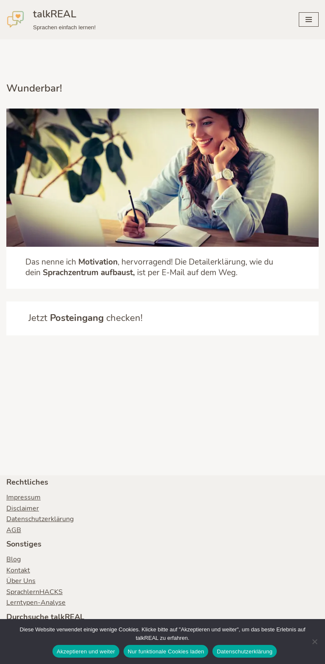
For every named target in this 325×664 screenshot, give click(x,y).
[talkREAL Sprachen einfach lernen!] (51, 19)
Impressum (23, 497)
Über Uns (21, 581)
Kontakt (18, 570)
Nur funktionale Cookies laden (166, 651)
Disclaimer (22, 508)
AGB (13, 530)
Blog (13, 559)
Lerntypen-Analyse (36, 602)
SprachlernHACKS (34, 592)
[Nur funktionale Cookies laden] (314, 641)
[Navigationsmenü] (309, 19)
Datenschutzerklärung (40, 519)
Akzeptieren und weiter (86, 651)
